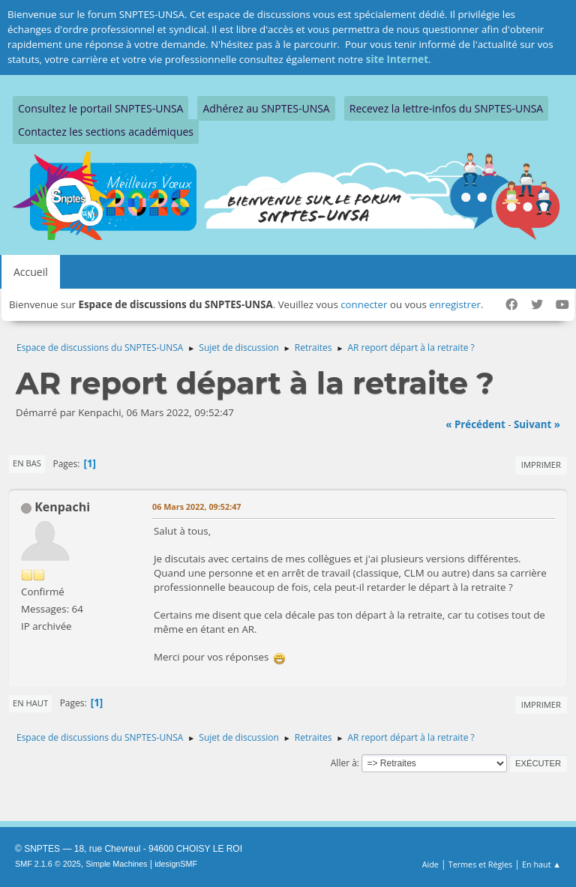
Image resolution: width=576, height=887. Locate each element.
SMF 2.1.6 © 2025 (48, 863)
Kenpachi (62, 507)
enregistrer (455, 304)
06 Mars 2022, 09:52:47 (197, 506)
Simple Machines (116, 863)
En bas (27, 463)
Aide (430, 864)
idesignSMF (175, 863)
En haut (30, 703)
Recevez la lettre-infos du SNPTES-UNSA (446, 108)
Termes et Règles (480, 864)
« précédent (476, 424)
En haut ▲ (541, 864)
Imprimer (541, 464)
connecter (363, 304)
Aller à (344, 763)
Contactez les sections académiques (106, 131)
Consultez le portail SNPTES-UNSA (100, 108)
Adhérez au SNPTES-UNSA (265, 108)
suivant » (537, 424)
